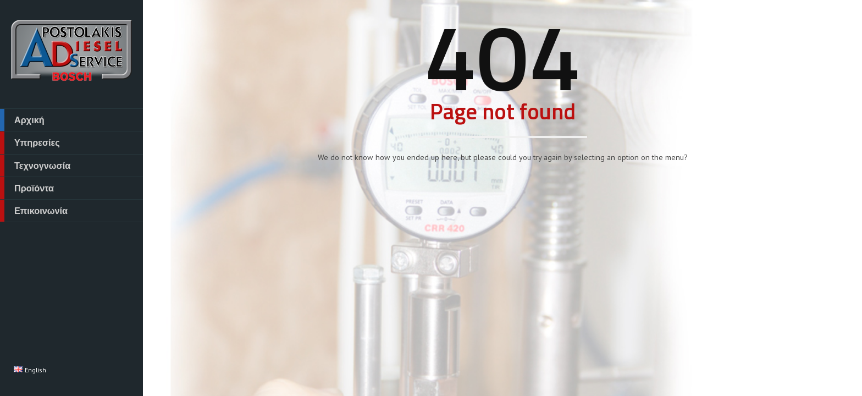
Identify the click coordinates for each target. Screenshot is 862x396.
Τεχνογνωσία (35, 166)
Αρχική (22, 120)
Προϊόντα (27, 188)
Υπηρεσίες (30, 142)
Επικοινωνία (34, 211)
